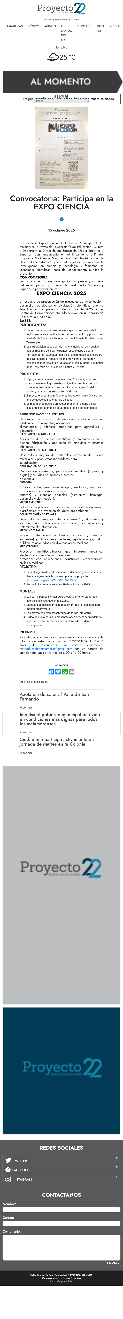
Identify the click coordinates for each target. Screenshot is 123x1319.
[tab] (61, 1159)
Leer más (26, 707)
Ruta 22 (100, 28)
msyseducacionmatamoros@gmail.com (46, 648)
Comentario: (12, 1231)
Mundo (50, 26)
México (33, 26)
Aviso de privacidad (61, 1281)
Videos (115, 26)
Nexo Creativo (72, 1278)
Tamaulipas (14, 26)
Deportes (84, 26)
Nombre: (9, 1204)
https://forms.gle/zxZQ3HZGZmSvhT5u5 (51, 580)
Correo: (8, 1218)
